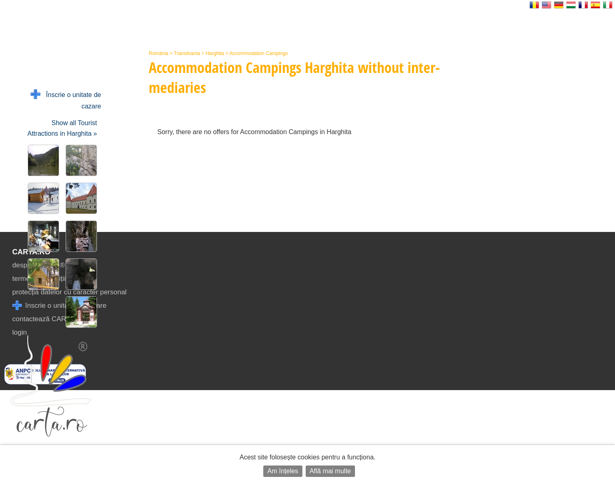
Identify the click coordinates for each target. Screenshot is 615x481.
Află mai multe (330, 471)
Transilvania (187, 53)
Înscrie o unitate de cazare (66, 100)
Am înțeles (282, 471)
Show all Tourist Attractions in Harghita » (62, 128)
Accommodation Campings (258, 53)
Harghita (214, 53)
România (158, 53)
